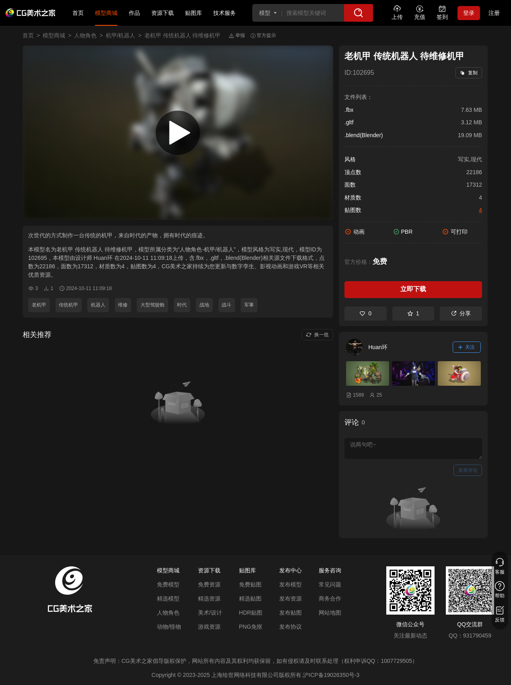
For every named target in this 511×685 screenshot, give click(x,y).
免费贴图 (250, 584)
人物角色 (85, 35)
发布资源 (290, 598)
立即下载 (413, 289)
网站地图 (330, 612)
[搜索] (358, 13)
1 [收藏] (413, 313)
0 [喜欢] (365, 313)
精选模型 (168, 598)
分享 (461, 313)
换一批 (317, 334)
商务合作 (330, 598)
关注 (466, 347)
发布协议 (290, 626)
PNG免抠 (250, 626)
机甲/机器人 (121, 35)
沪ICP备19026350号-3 (331, 675)
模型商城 (106, 13)
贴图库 (193, 13)
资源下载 (162, 13)
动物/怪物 (169, 626)
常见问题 (330, 584)
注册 (494, 13)
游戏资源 (209, 626)
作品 (134, 13)
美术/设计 (210, 612)
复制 (468, 73)
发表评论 (468, 470)
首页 (78, 13)
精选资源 (209, 598)
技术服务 (224, 13)
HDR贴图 (250, 612)
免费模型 (168, 584)
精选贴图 (250, 598)
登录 (468, 13)
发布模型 (290, 584)
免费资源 (209, 584)
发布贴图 (290, 612)
